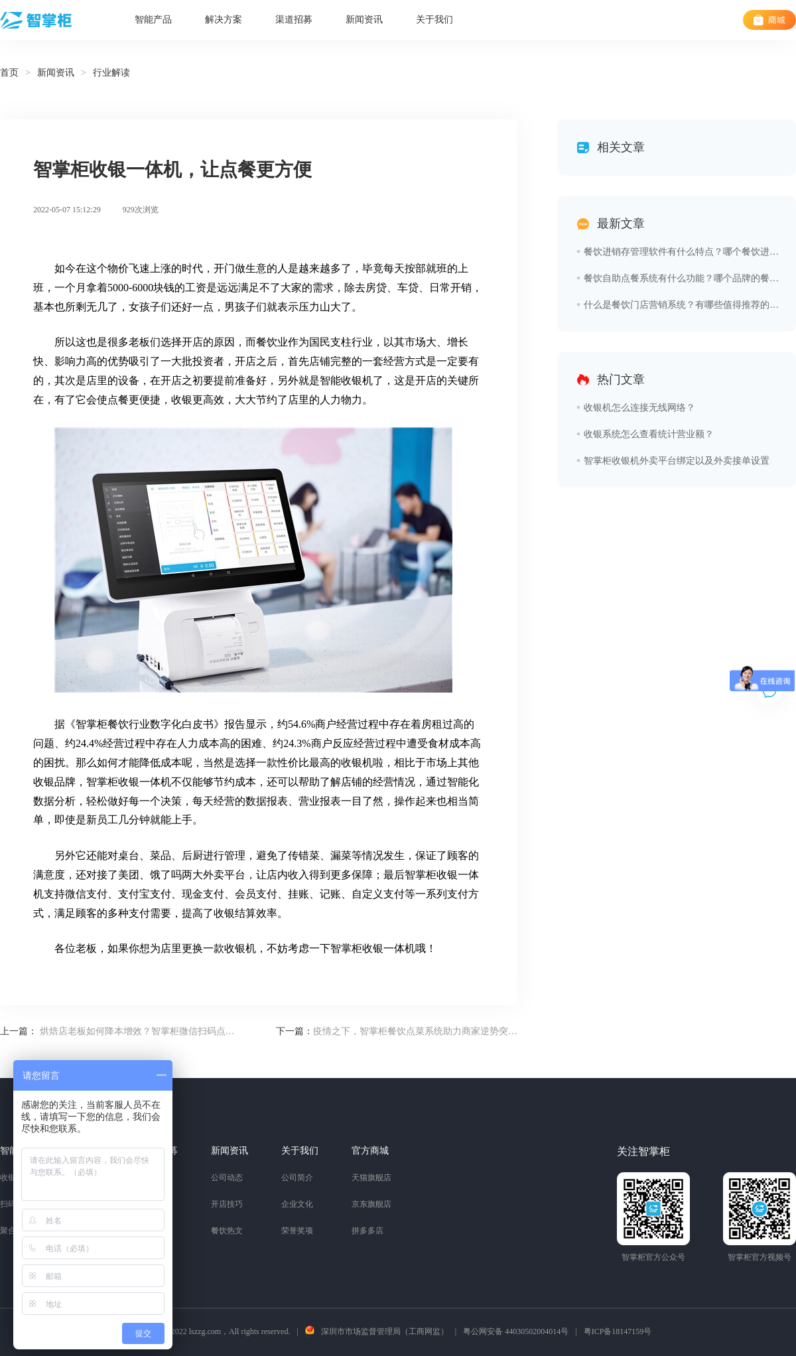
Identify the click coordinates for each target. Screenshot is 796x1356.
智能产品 (153, 20)
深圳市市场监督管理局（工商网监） (384, 1331)
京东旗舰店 (371, 1204)
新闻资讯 (364, 20)
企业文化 (297, 1204)
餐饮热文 (227, 1230)
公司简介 (297, 1177)
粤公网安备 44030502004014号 (515, 1331)
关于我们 (434, 20)
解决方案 (223, 20)
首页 (9, 73)
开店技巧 (227, 1204)
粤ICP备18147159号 (618, 1331)
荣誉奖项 (297, 1230)
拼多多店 (367, 1230)
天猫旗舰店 (371, 1177)
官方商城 (370, 1151)
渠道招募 (293, 20)
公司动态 (227, 1177)
